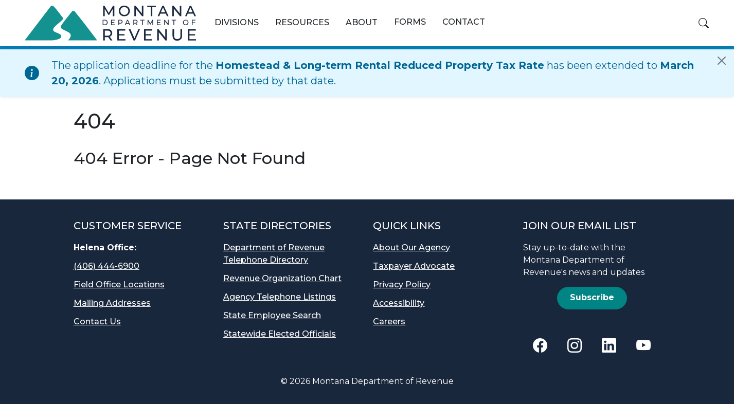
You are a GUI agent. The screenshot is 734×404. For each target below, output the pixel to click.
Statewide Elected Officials (279, 334)
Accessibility (398, 303)
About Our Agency (411, 247)
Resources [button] (302, 22)
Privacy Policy (402, 284)
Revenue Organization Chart (282, 278)
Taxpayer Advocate (414, 266)
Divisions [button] (236, 22)
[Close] (721, 60)
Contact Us (97, 321)
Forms (410, 22)
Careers (389, 321)
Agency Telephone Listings (279, 297)
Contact (463, 22)
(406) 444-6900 (106, 266)
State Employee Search (272, 315)
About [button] (362, 22)
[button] (704, 23)
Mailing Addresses (112, 303)
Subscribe (592, 297)
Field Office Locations (119, 284)
